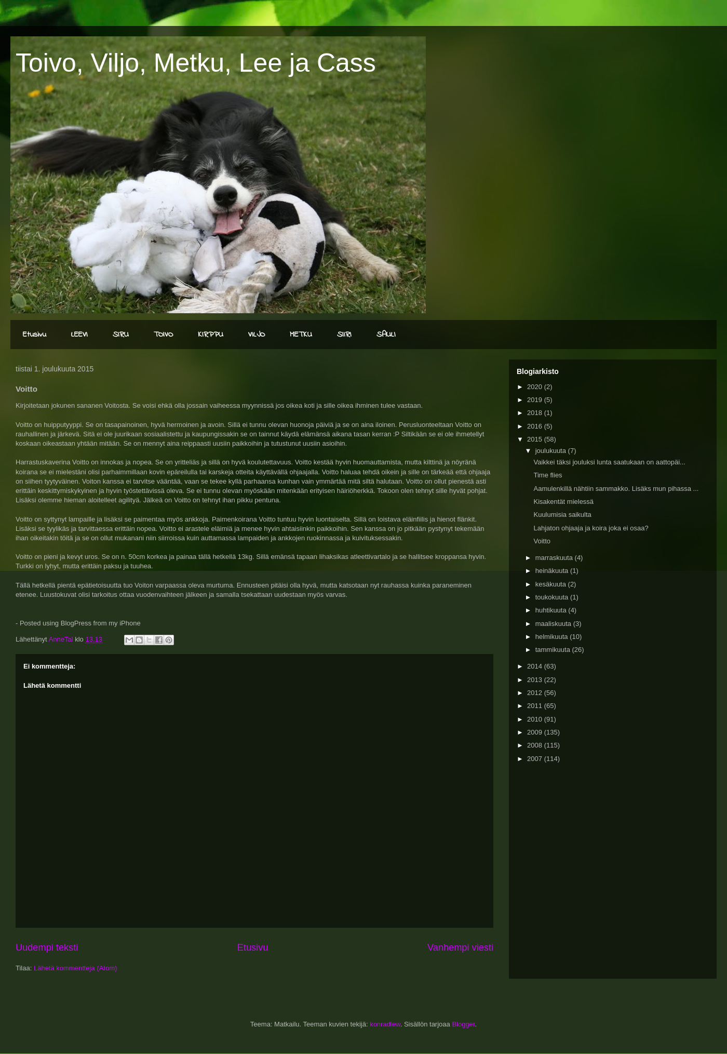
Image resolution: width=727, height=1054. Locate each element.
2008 (535, 745)
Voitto (541, 541)
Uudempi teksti (47, 947)
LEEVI (79, 334)
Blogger (463, 1024)
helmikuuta (552, 637)
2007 (535, 759)
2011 (535, 706)
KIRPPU (210, 334)
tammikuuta (553, 649)
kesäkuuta (551, 584)
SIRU (121, 334)
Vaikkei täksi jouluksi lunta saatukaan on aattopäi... (609, 462)
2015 (535, 439)
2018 (535, 413)
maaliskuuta (554, 624)
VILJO (256, 334)
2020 (535, 387)
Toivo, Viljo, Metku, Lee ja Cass (196, 62)
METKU (301, 334)
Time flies (547, 475)
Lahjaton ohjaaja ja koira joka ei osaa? (590, 528)
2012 (535, 693)
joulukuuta (551, 451)
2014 (535, 666)
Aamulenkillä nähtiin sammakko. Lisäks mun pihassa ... (615, 488)
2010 (535, 719)
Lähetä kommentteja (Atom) (75, 968)
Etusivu (34, 334)
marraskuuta (555, 558)
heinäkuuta (552, 571)
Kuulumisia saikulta (562, 514)
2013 (535, 680)
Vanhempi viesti (460, 947)
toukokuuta (552, 597)
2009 (535, 732)
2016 (535, 426)
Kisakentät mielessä (563, 501)
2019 (535, 400)
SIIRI (344, 334)
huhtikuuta (552, 610)
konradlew (385, 1024)
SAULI (386, 334)
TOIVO (163, 334)
